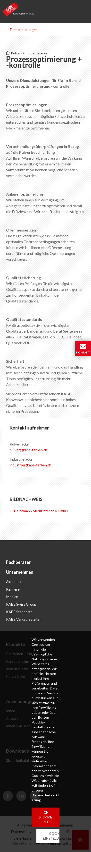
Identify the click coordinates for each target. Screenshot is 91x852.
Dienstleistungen (24, 29)
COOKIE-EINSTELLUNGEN (56, 835)
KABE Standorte (19, 612)
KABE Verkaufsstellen (23, 619)
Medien (12, 596)
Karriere (13, 589)
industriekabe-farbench (30, 465)
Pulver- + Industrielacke (29, 53)
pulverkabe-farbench (28, 450)
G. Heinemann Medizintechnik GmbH (39, 511)
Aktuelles (13, 581)
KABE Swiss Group (21, 604)
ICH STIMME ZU (45, 817)
